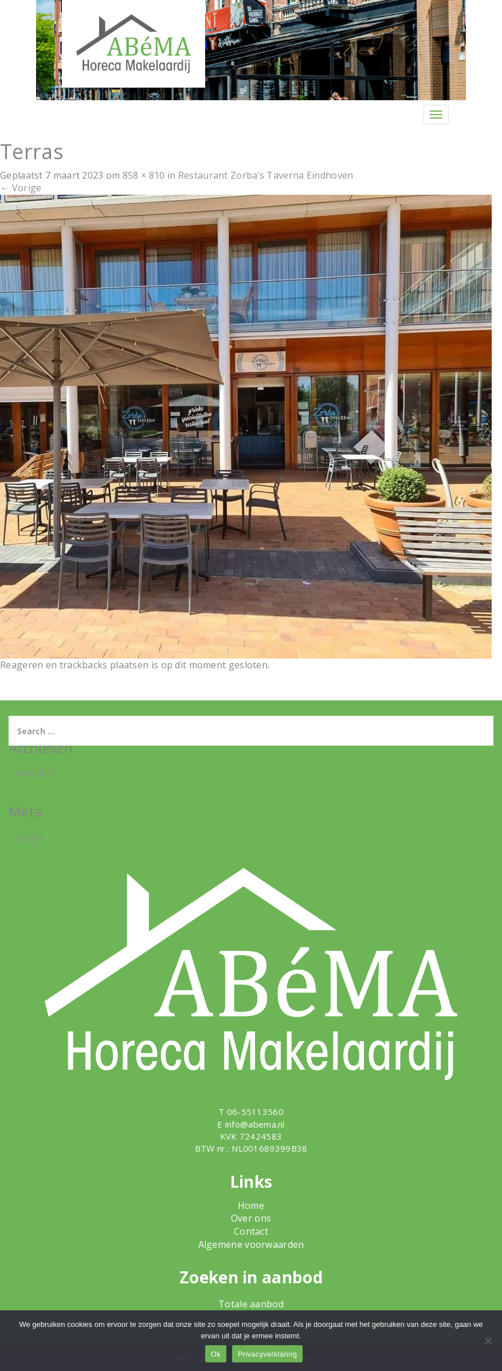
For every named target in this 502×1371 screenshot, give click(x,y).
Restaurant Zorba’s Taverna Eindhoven (266, 175)
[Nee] (487, 1340)
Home (251, 1205)
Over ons (251, 1218)
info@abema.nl (255, 1124)
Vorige (20, 188)
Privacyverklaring (267, 1354)
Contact (251, 1231)
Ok (216, 1354)
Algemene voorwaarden (251, 1244)
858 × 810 (144, 175)
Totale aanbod (251, 1304)
